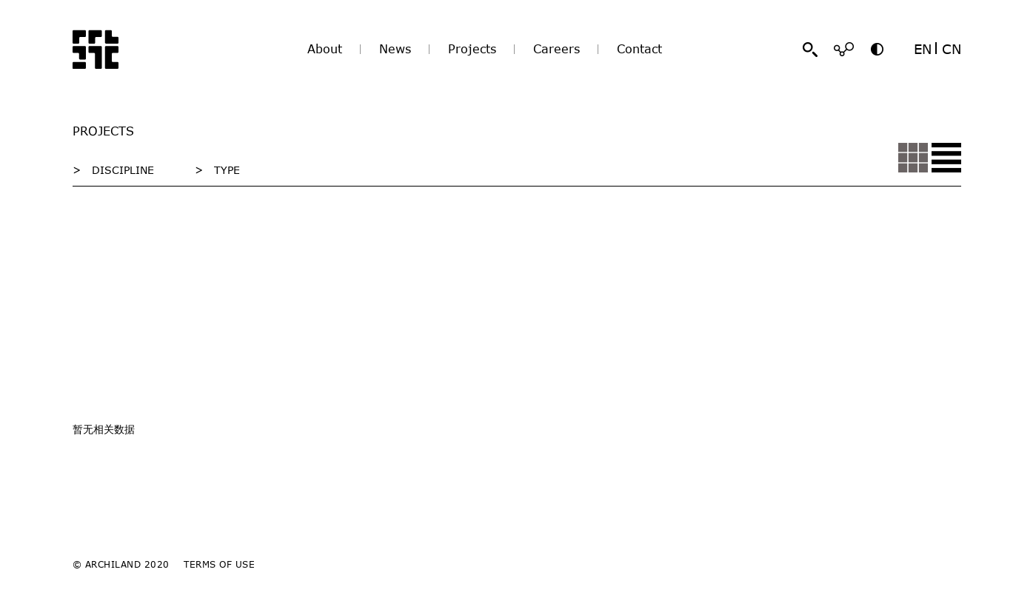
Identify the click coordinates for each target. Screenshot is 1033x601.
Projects (472, 49)
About (324, 49)
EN (923, 49)
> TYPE (217, 170)
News (395, 49)
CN (951, 49)
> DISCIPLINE (113, 170)
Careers (556, 49)
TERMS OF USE (219, 564)
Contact (639, 49)
